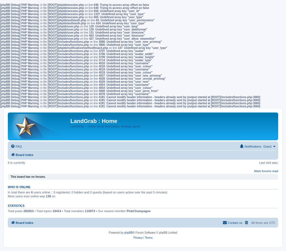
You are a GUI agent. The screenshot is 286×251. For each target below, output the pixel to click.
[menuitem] (16, 146)
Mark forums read (266, 171)
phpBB (128, 232)
